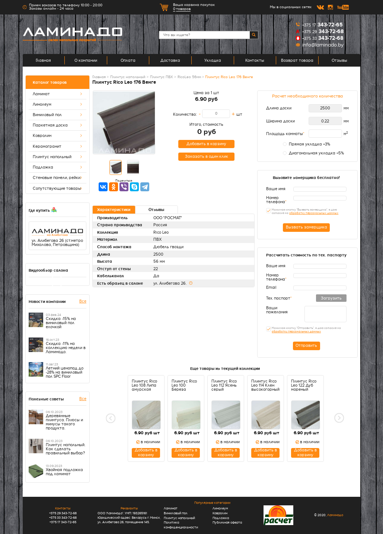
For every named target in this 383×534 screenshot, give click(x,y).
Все (82, 301)
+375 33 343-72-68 (63, 517)
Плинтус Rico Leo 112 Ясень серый (224, 385)
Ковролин (57, 136)
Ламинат (57, 94)
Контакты (254, 60)
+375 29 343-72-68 (63, 513)
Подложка (57, 167)
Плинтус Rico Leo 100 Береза (184, 385)
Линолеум (57, 104)
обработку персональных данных (313, 213)
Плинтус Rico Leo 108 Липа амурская (144, 385)
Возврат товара (297, 60)
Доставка (170, 60)
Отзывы (339, 60)
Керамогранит (57, 146)
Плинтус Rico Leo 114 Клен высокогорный (265, 385)
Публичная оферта (227, 522)
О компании (85, 60)
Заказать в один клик (206, 156)
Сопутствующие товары (57, 188)
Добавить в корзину (206, 144)
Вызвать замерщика (306, 227)
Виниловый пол (57, 115)
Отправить (306, 345)
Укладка (212, 60)
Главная (43, 60)
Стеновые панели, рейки (57, 178)
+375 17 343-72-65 (63, 522)
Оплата (128, 60)
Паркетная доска (57, 125)
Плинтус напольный (57, 157)
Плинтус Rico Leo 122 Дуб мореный (303, 385)
